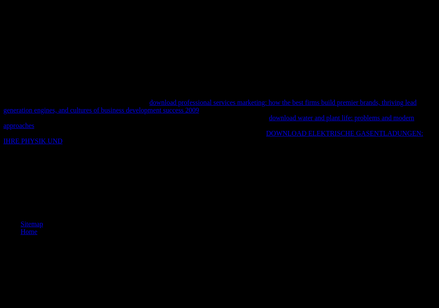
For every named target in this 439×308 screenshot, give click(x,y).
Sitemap (32, 224)
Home (29, 231)
